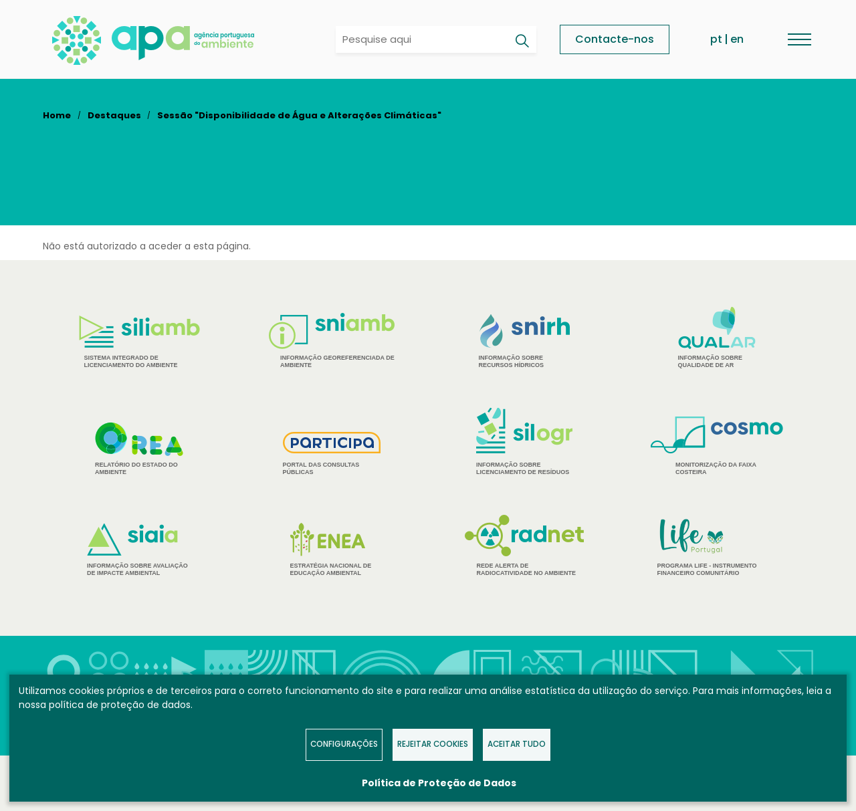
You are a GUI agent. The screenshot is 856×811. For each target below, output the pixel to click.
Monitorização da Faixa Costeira (717, 446)
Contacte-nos (614, 39)
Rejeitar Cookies (432, 744)
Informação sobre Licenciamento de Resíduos (524, 441)
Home (57, 115)
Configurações (344, 744)
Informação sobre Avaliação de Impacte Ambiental (139, 550)
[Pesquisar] (521, 40)
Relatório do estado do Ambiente (139, 448)
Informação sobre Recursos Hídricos (524, 341)
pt (716, 39)
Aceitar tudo (517, 744)
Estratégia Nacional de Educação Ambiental (332, 549)
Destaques (114, 115)
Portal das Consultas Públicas (332, 453)
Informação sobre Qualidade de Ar (717, 337)
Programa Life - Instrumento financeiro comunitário (717, 546)
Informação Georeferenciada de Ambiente (332, 340)
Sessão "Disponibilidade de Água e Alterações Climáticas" (299, 115)
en (737, 39)
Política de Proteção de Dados (439, 783)
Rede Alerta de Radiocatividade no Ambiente (524, 545)
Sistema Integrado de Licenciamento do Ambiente (139, 342)
